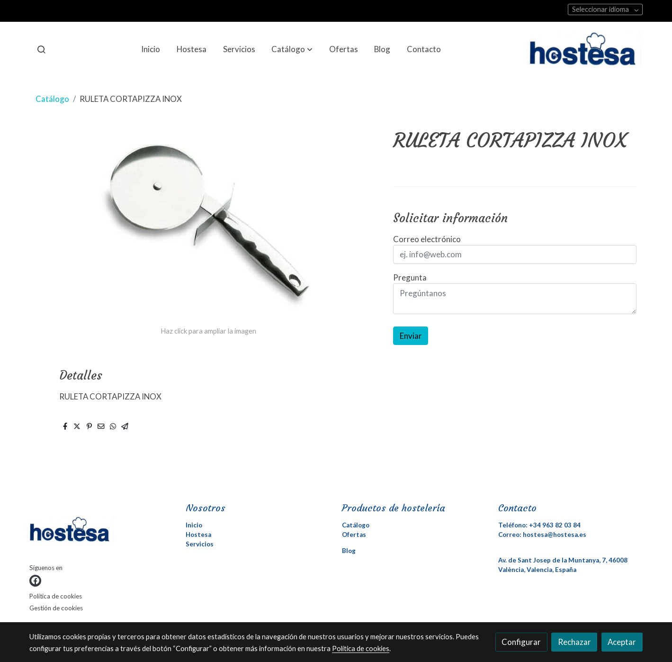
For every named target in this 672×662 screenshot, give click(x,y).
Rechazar (574, 642)
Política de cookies (55, 596)
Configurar (521, 642)
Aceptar (622, 642)
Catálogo (52, 99)
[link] (586, 49)
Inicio (194, 525)
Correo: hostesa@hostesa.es (542, 534)
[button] (292, 49)
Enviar (411, 336)
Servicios (200, 544)
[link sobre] (101, 531)
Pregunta (410, 277)
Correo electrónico (427, 239)
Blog (349, 550)
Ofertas (354, 534)
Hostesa (198, 534)
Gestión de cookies (56, 608)
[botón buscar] (41, 49)
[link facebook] (35, 581)
